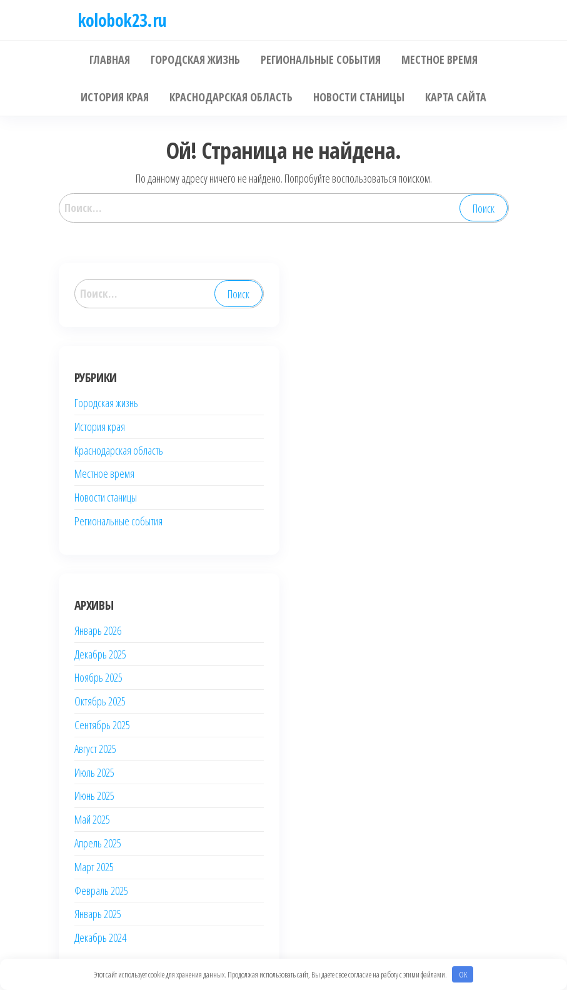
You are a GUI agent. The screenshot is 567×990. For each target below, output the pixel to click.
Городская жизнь (106, 402)
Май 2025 (92, 819)
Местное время (104, 473)
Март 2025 (94, 866)
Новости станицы (105, 497)
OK (463, 974)
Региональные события (118, 520)
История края (99, 426)
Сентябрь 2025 (102, 724)
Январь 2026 (97, 630)
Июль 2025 (94, 772)
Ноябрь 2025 (98, 677)
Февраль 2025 (101, 890)
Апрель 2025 (97, 843)
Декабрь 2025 (100, 654)
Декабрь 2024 (100, 937)
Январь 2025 (97, 913)
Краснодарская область (118, 450)
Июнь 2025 (94, 795)
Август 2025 (95, 748)
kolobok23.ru (122, 20)
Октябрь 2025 (100, 701)
